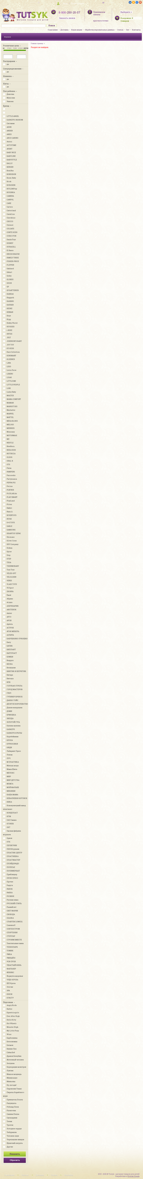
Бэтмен (8, 1045)
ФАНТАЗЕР (9, 968)
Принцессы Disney (13, 1099)
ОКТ (6, 827)
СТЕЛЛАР (9, 936)
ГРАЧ (7, 693)
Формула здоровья (13, 976)
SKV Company (10, 544)
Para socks (9, 475)
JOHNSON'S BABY (12, 341)
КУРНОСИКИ (10, 743)
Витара (8, 674)
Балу (7, 642)
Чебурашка (10, 1132)
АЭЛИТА (8, 635)
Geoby (7, 275)
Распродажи (9, 61)
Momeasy (9, 431)
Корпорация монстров (14, 1066)
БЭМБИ (8, 656)
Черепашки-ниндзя (13, 1139)
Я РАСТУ (8, 997)
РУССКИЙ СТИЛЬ (12, 903)
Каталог (25, 1175)
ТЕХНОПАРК (10, 947)
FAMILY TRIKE (11, 257)
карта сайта (33, 2)
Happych (8, 297)
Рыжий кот (9, 907)
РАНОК (8, 888)
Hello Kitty (9, 1019)
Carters (8, 206)
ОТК (6, 841)
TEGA (7, 562)
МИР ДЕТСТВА (11, 780)
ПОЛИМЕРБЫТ (11, 870)
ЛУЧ (7, 758)
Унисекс (8, 101)
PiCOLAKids (10, 493)
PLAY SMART (10, 497)
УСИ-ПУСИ (9, 961)
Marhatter (9, 410)
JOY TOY (8, 344)
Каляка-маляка (11, 725)
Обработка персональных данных (100, 30)
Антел (7, 613)
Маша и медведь (12, 1074)
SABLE (7, 526)
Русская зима (10, 899)
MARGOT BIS (10, 406)
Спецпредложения (12, 68)
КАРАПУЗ (9, 729)
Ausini (7, 141)
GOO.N (7, 283)
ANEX (7, 134)
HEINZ (7, 308)
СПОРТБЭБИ (10, 932)
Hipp (7, 319)
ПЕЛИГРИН (10, 845)
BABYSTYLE (10, 159)
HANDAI (8, 293)
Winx (7, 1034)
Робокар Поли (11, 1106)
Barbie (7, 1008)
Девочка (8, 94)
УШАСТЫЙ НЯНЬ (12, 965)
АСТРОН (8, 627)
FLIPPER (8, 264)
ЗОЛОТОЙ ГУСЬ (11, 722)
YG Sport (8, 587)
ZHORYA (8, 591)
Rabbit (7, 508)
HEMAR (8, 312)
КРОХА (8, 740)
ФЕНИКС (8, 972)
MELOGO (8, 424)
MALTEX (8, 395)
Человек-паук (11, 1135)
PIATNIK (8, 489)
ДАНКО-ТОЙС (10, 700)
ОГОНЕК (8, 823)
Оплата (54, 1175)
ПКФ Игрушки (11, 849)
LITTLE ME (9, 381)
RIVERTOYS (9, 515)
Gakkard (8, 268)
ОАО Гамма (9, 820)
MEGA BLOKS (10, 420)
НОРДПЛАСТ (10, 812)
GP (6, 286)
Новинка (7, 76)
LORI (7, 388)
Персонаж (8, 1002)
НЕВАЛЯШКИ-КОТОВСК (15, 798)
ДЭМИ (7, 711)
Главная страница (37, 43)
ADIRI (7, 127)
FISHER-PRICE (11, 261)
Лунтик (8, 1070)
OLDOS (7, 457)
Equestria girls (11, 1012)
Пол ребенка (9, 91)
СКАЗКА (8, 917)
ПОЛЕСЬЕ (9, 867)
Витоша (8, 678)
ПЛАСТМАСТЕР (11, 859)
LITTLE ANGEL (11, 116)
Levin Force (9, 370)
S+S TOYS (9, 522)
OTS (6, 464)
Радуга (8, 885)
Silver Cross (10, 540)
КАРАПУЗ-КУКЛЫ (12, 732)
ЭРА (6, 990)
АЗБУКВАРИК (11, 605)
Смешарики (10, 1117)
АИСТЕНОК (9, 609)
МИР (7, 776)
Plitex (7, 504)
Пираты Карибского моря (13, 1094)
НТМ (7, 816)
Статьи (120, 30)
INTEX (7, 333)
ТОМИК (8, 950)
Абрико (8, 598)
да (6, 64)
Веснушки (9, 667)
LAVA (7, 362)
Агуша (7, 602)
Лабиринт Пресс (12, 751)
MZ (6, 439)
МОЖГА (8, 783)
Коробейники (10, 736)
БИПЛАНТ (9, 649)
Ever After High (11, 1016)
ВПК (7, 682)
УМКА (7, 954)
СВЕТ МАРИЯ (10, 910)
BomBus (8, 170)
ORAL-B (8, 460)
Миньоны (9, 1081)
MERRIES (9, 428)
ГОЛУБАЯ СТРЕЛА (12, 685)
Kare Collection (11, 352)
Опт (127, 30)
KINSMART (9, 355)
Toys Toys (9, 569)
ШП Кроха (9, 983)
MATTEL (8, 417)
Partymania (10, 478)
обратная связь (109, 2)
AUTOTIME (9, 145)
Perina (7, 486)
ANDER (8, 130)
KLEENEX (9, 359)
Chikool (8, 225)
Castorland (9, 210)
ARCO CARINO (10, 137)
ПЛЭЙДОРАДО (11, 863)
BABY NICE (9, 152)
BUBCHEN (9, 185)
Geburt (7, 272)
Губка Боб (9, 1052)
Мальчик (9, 97)
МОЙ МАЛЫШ (11, 787)
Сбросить (15, 1160)
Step (6, 555)
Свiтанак (9, 123)
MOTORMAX (10, 435)
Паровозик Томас (12, 1088)
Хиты (6, 83)
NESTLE (8, 442)
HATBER (8, 304)
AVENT (7, 148)
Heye (7, 315)
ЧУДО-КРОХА (10, 979)
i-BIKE (7, 330)
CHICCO (8, 221)
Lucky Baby (9, 391)
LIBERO (8, 373)
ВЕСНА (8, 664)
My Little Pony (11, 1030)
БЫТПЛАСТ (10, 653)
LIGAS (7, 377)
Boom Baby (9, 177)
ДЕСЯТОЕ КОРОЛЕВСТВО (15, 703)
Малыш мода (11, 765)
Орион (7, 838)
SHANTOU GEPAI (12, 533)
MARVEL (8, 413)
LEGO (7, 366)
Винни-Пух (10, 1048)
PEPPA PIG (9, 482)
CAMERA (8, 196)
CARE (7, 203)
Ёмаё (7, 595)
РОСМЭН (8, 896)
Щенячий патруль (13, 1143)
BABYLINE (9, 156)
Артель (8, 624)
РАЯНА (8, 892)
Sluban (7, 547)
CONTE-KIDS (10, 232)
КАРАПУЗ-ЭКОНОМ (13, 119)
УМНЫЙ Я (9, 957)
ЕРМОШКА (9, 714)
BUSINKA (9, 192)
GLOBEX (8, 279)
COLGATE (8, 228)
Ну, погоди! (9, 1085)
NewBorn (9, 446)
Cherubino (9, 217)
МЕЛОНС (8, 772)
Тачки (7, 1121)
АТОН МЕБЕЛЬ (11, 631)
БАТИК (8, 645)
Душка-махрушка (12, 707)
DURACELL (9, 246)
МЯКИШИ (9, 791)
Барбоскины (10, 1037)
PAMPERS (9, 471)
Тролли (8, 1125)
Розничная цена (11, 45)
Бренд (6, 106)
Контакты (136, 30)
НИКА (7, 801)
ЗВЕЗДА (8, 718)
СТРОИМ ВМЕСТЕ (12, 939)
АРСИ (7, 620)
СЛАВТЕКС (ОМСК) (13, 921)
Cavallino (9, 214)
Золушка (8, 1063)
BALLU (8, 163)
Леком (8, 754)
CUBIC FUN (9, 235)
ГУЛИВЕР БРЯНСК (13, 696)
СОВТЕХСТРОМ (11, 928)
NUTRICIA (9, 453)
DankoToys (9, 239)
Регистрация (77, 3)
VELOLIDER (9, 576)
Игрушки (7, 37)
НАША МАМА (10, 794)
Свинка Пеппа (11, 1114)
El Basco (8, 250)
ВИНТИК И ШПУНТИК (14, 671)
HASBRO (8, 301)
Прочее (8, 881)
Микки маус (10, 1077)
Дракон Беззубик (12, 1056)
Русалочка (9, 1110)
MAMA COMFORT (12, 399)
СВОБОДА (9, 914)
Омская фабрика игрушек (12, 832)
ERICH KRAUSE (11, 254)
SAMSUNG (9, 529)
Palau (7, 468)
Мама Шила (10, 769)
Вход (65, 3)
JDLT (7, 337)
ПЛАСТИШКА (11, 856)
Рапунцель (9, 1103)
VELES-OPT (9, 573)
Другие (8, 1146)
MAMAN (8, 402)
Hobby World (10, 322)
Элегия (8, 986)
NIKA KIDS (9, 449)
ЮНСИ (7, 994)
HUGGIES (8, 326)
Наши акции (76, 30)
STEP (7, 558)
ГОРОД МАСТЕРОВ (13, 689)
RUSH (7, 518)
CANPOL (8, 199)
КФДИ (7, 747)
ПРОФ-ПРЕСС (10, 878)
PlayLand (9, 500)
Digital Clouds (133, 1176)
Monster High (10, 1027)
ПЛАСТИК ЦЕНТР (12, 852)
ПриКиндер (10, 874)
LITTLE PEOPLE (11, 384)
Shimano (9, 537)
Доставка (64, 30)
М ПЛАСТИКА (11, 761)
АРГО (7, 616)
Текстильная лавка (13, 943)
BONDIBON (9, 174)
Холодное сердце (12, 1128)
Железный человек (13, 1059)
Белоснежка (10, 1041)
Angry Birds (10, 1005)
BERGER (8, 166)
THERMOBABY (11, 566)
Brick (7, 181)
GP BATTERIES (11, 290)
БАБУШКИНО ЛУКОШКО (15, 638)
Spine (7, 551)
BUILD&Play (10, 188)
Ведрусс (8, 660)
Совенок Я (9, 925)
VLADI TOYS (10, 584)
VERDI (7, 580)
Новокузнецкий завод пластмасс (14, 807)
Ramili (8, 511)
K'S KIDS (8, 348)
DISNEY (8, 243)
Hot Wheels (9, 1023)
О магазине (53, 30)
